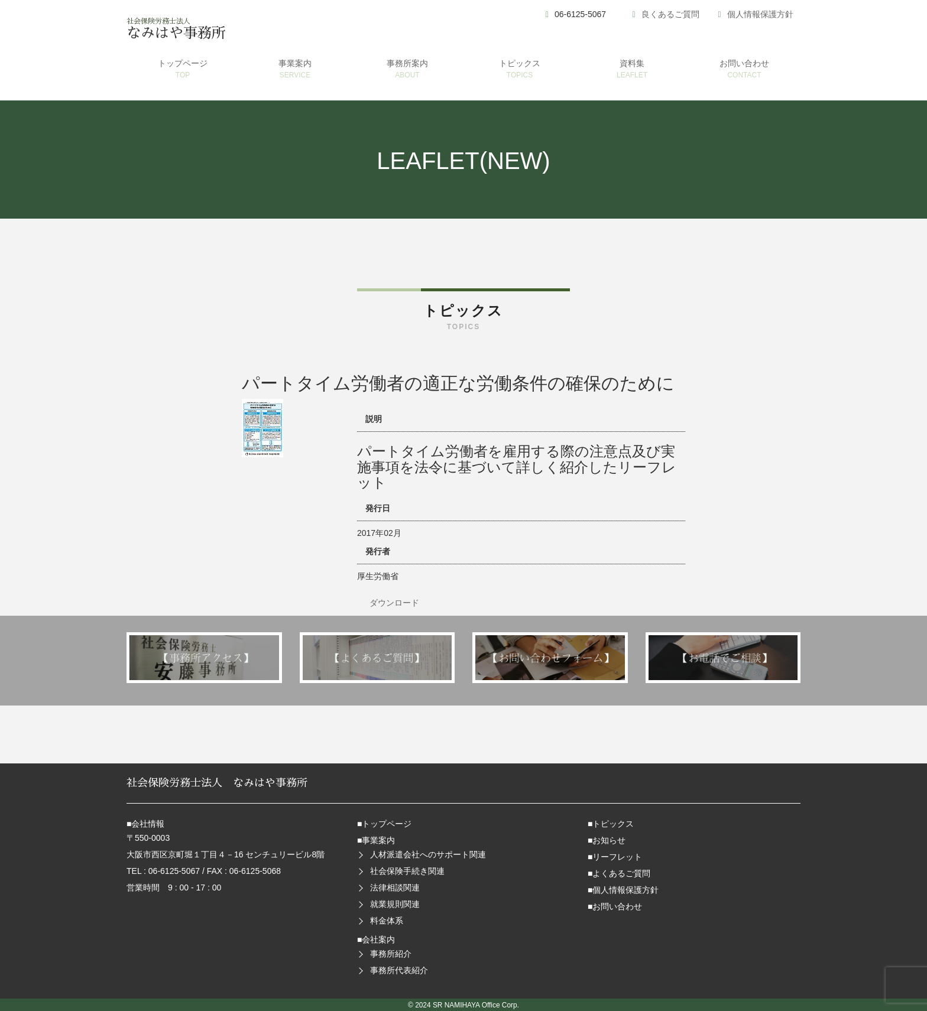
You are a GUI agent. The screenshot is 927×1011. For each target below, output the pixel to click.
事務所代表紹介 (399, 970)
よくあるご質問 (621, 873)
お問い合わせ (617, 906)
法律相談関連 (395, 887)
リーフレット (617, 857)
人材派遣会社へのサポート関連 (428, 854)
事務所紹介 (390, 953)
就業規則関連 (395, 904)
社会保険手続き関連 (407, 871)
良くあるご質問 (670, 14)
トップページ (386, 823)
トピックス (613, 823)
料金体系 (386, 920)
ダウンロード (394, 602)
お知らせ (608, 840)
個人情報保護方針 (760, 14)
